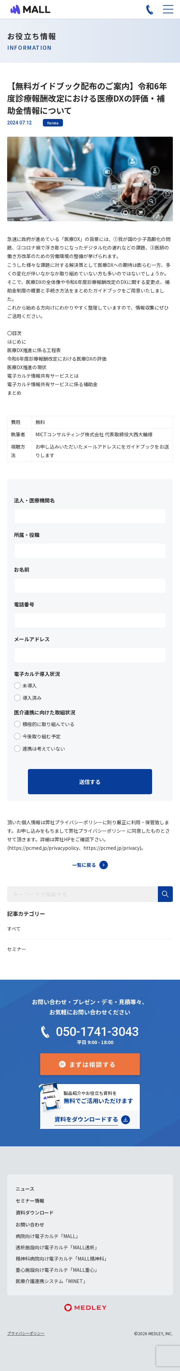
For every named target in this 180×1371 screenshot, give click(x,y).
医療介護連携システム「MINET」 (52, 1281)
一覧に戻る (84, 864)
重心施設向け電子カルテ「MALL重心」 (57, 1269)
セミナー (16, 949)
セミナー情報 (30, 1200)
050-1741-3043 (97, 1032)
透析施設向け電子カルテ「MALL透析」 (57, 1247)
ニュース (25, 1188)
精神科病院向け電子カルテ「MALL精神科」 (62, 1258)
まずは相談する (92, 1064)
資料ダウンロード (35, 1212)
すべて (14, 928)
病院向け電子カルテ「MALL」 (48, 1236)
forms (53, 122)
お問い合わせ (30, 1224)
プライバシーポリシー (26, 1333)
